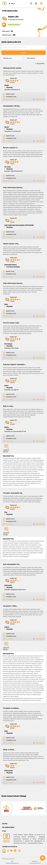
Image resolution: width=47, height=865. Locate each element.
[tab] (23, 824)
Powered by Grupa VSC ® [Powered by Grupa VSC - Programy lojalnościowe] (8, 858)
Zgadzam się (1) (10, 777)
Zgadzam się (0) (10, 94)
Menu (13, 3)
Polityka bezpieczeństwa (12, 863)
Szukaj (24, 52)
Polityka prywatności (34, 863)
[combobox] (11, 58)
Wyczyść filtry (40, 63)
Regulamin (35, 861)
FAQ (12, 861)
